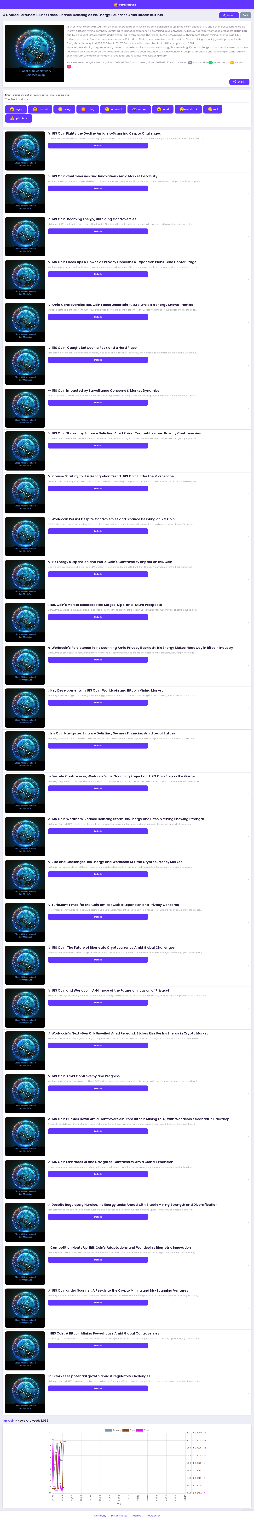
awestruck (188, 109)
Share (228, 15)
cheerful (40, 109)
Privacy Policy (119, 1515)
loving (64, 109)
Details (98, 145)
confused (113, 109)
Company (100, 1515)
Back (245, 15)
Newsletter (153, 1515)
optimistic (19, 118)
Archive (137, 1515)
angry (16, 109)
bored (163, 109)
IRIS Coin (9, 1420)
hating (87, 109)
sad (213, 109)
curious (139, 109)
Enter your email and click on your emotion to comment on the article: (38, 95)
